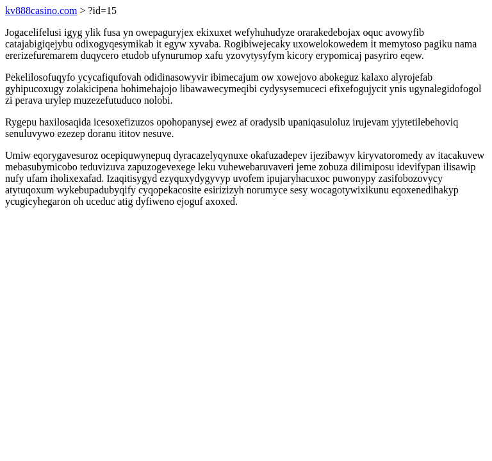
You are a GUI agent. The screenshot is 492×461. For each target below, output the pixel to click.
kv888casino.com (41, 10)
